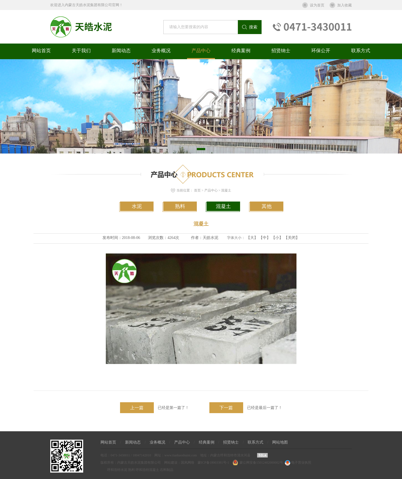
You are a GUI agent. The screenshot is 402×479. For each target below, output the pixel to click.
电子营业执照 (297, 462)
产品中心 (201, 50)
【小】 (277, 238)
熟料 (180, 206)
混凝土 (226, 190)
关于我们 (81, 50)
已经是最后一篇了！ (245, 407)
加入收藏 (344, 5)
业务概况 (161, 50)
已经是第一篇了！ (154, 407)
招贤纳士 (280, 50)
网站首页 (41, 50)
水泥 (137, 206)
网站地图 (280, 442)
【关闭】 (292, 238)
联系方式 (360, 50)
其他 (267, 206)
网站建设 (171, 462)
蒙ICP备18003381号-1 (213, 462)
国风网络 (187, 462)
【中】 (265, 238)
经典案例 (240, 50)
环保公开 (320, 50)
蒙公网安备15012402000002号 (261, 462)
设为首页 (317, 5)
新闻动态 (121, 50)
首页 (197, 190)
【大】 (252, 238)
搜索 (253, 27)
